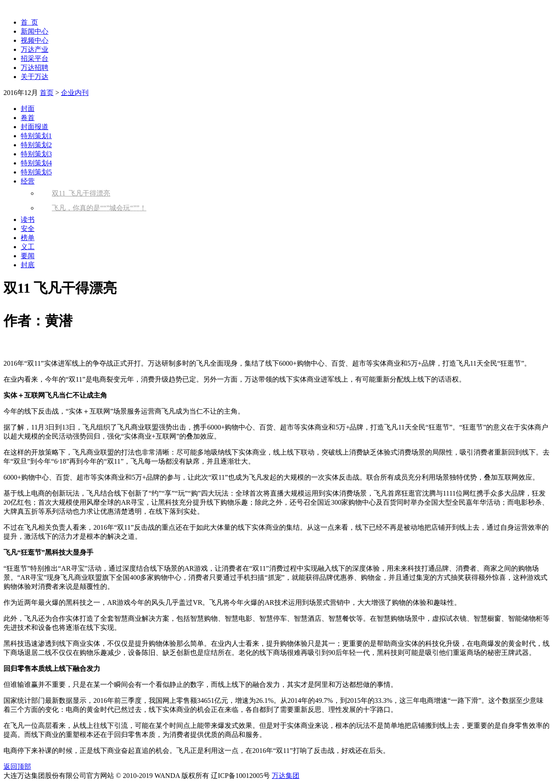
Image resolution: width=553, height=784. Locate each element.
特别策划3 (36, 154)
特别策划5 (36, 172)
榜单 (28, 237)
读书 (28, 219)
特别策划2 (36, 145)
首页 (47, 92)
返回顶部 (17, 766)
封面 (28, 108)
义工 (28, 246)
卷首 (28, 117)
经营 (28, 181)
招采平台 (34, 58)
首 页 (29, 22)
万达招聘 (34, 67)
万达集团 (285, 775)
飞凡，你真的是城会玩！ (99, 208)
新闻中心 (34, 31)
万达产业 (34, 49)
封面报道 (34, 126)
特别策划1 (36, 135)
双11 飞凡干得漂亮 (81, 193)
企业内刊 (75, 92)
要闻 (28, 255)
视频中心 (34, 40)
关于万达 (34, 76)
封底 (28, 265)
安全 (28, 228)
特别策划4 (36, 163)
